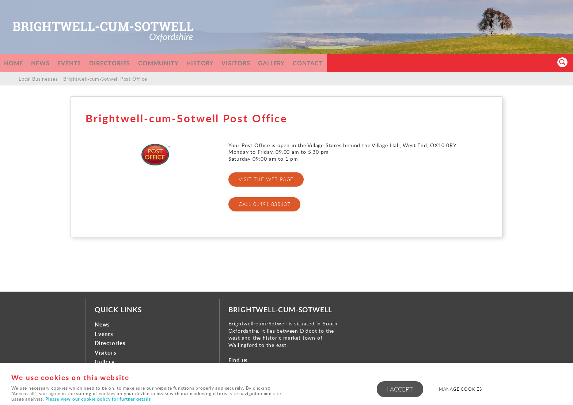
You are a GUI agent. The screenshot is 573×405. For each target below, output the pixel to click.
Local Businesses (38, 79)
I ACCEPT (400, 390)
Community (169, 63)
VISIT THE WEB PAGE (266, 179)
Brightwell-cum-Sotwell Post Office (105, 79)
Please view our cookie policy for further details (98, 399)
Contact (328, 63)
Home (14, 63)
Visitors (251, 63)
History (213, 63)
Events (74, 63)
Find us (238, 360)
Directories (117, 63)
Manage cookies (464, 390)
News (43, 63)
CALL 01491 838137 (265, 203)
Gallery (288, 63)
